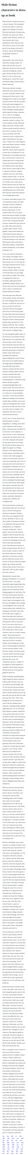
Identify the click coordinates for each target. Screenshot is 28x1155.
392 (8, 1138)
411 (17, 1144)
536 (3, 1153)
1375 (13, 1138)
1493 (8, 1142)
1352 (4, 1138)
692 (12, 1136)
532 (3, 1136)
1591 (20, 1136)
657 (16, 1140)
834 (18, 1142)
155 (22, 1144)
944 (8, 1144)
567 (12, 1140)
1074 (13, 1146)
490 (3, 1142)
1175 (21, 1140)
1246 (18, 1146)
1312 (8, 1149)
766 (8, 1153)
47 (16, 1136)
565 (3, 1151)
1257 (12, 1153)
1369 (13, 1144)
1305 (22, 1142)
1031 (12, 1151)
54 (22, 1146)
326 (8, 1151)
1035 (13, 1142)
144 (8, 1146)
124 (18, 1138)
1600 (4, 1144)
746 (8, 1136)
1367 (21, 1151)
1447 (4, 1146)
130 (17, 1153)
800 (21, 1153)
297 (8, 1140)
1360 (22, 1138)
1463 (21, 1149)
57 (13, 1149)
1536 (4, 1149)
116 (17, 1149)
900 (17, 1151)
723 (3, 1140)
